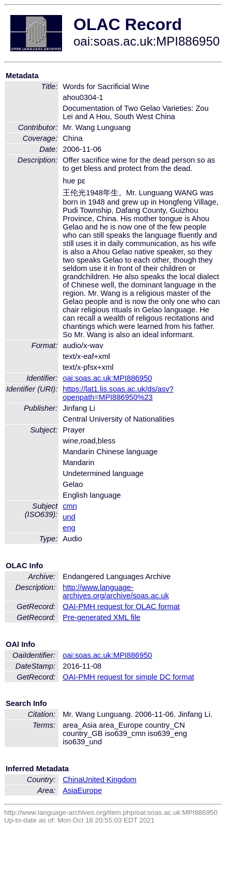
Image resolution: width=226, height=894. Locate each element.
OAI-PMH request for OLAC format (121, 606)
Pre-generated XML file (101, 617)
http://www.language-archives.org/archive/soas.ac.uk (116, 591)
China (72, 779)
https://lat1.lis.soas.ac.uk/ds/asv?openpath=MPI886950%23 (118, 393)
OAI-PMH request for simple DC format (128, 677)
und (69, 517)
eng (69, 528)
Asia (70, 790)
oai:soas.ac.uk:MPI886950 (107, 378)
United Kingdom (110, 779)
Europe (90, 790)
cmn (70, 506)
